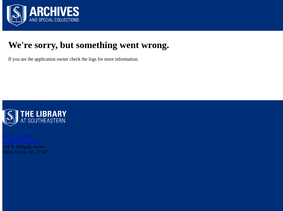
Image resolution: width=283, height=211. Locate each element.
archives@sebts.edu (21, 141)
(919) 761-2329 (17, 136)
